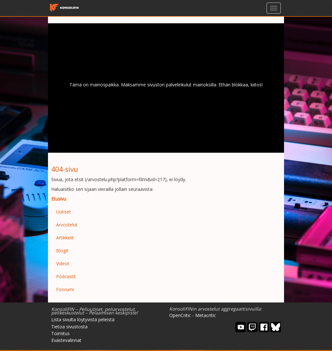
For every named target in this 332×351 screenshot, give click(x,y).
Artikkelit (65, 238)
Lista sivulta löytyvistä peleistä (82, 319)
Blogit (62, 250)
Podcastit (66, 276)
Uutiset (63, 212)
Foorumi (65, 289)
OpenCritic (180, 315)
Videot (62, 263)
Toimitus (60, 333)
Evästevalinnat (66, 340)
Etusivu (58, 199)
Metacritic (205, 315)
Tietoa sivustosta (69, 327)
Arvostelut (66, 225)
